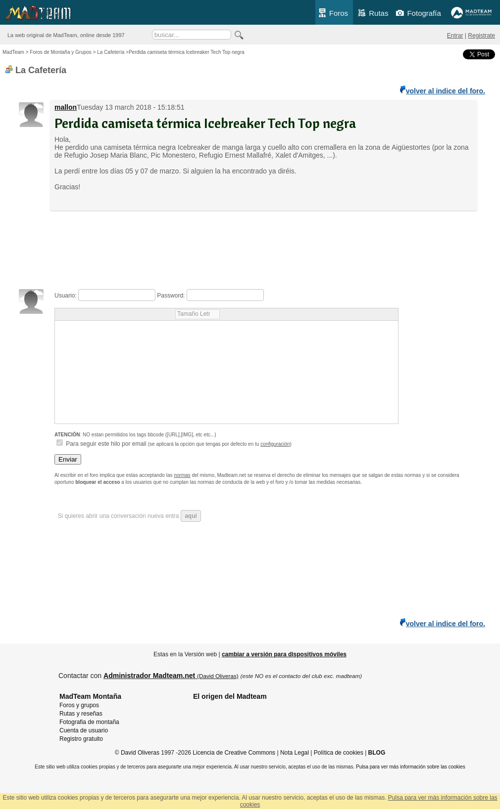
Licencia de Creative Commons (234, 752)
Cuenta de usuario (83, 730)
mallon (65, 107)
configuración (275, 444)
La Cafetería (110, 52)
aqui (191, 515)
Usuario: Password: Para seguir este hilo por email (226, 370)
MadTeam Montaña (90, 696)
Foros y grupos (79, 705)
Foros (333, 12)
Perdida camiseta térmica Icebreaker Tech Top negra (205, 122)
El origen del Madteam (230, 696)
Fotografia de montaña (89, 722)
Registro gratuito (81, 738)
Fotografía (418, 12)
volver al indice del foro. (442, 90)
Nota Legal (294, 752)
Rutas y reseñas (80, 713)
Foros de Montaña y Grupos (61, 52)
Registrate (481, 35)
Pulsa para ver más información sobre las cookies (410, 766)
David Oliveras (140, 752)
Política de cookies (338, 752)
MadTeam (13, 52)
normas (182, 475)
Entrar (455, 35)
